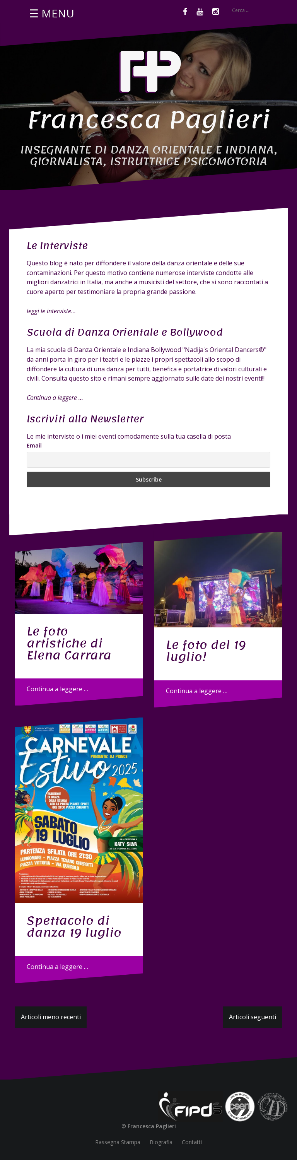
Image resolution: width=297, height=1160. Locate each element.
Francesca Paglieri (148, 120)
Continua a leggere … (57, 689)
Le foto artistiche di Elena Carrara (69, 643)
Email (34, 445)
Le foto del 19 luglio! (206, 651)
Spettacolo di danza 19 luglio (74, 926)
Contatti (192, 1142)
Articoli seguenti (252, 1017)
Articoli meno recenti (51, 1017)
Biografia (161, 1142)
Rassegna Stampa (117, 1142)
